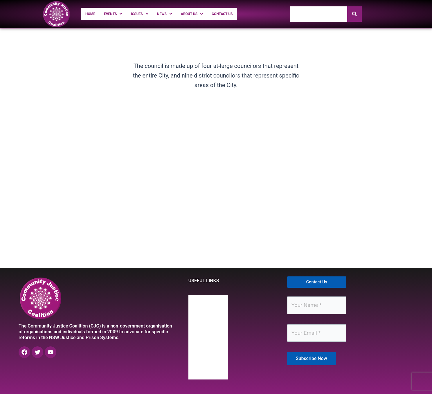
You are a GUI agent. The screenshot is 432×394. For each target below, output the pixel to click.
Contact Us (244, 14)
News (177, 14)
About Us (208, 14)
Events (118, 14)
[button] (118, 14)
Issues (148, 14)
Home (91, 14)
